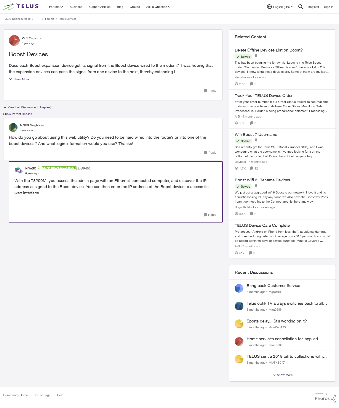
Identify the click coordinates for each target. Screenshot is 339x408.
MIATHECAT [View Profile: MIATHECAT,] (277, 362)
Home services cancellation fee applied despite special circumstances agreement (284, 339)
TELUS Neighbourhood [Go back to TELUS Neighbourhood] (16, 18)
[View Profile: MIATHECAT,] (239, 359)
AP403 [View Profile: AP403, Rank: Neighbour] (24, 125)
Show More (19, 79)
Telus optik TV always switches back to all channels (285, 303)
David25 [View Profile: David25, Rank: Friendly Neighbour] (240, 161)
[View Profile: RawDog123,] (239, 323)
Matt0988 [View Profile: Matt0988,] (275, 309)
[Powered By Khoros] (325, 398)
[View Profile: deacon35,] (239, 341)
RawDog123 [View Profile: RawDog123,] (277, 327)
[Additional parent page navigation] (37, 19)
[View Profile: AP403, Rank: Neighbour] (13, 127)
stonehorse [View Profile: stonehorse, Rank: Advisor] (242, 77)
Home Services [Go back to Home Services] (67, 18)
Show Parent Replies (17, 114)
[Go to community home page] (21, 6)
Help (60, 395)
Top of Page (42, 395)
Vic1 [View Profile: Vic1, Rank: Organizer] (25, 38)
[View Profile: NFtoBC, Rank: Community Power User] (18, 170)
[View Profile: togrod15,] (239, 288)
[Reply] (210, 91)
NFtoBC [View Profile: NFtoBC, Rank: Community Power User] (30, 168)
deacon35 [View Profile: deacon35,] (276, 345)
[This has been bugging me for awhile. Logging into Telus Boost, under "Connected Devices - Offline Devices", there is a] (282, 67)
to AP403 (84, 168)
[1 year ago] (259, 77)
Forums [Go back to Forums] (49, 18)
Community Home (15, 395)
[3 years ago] (266, 207)
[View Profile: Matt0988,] (239, 306)
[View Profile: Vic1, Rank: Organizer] (14, 40)
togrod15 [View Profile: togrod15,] (275, 292)
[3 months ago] (256, 291)
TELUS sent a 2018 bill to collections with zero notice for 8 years (285, 356)
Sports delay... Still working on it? (277, 321)
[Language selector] (280, 6)
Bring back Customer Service (273, 285)
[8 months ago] (251, 116)
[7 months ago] (257, 161)
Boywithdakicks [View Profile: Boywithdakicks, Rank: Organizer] (245, 207)
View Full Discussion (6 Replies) (27, 107)
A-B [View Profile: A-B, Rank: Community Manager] (237, 116)
